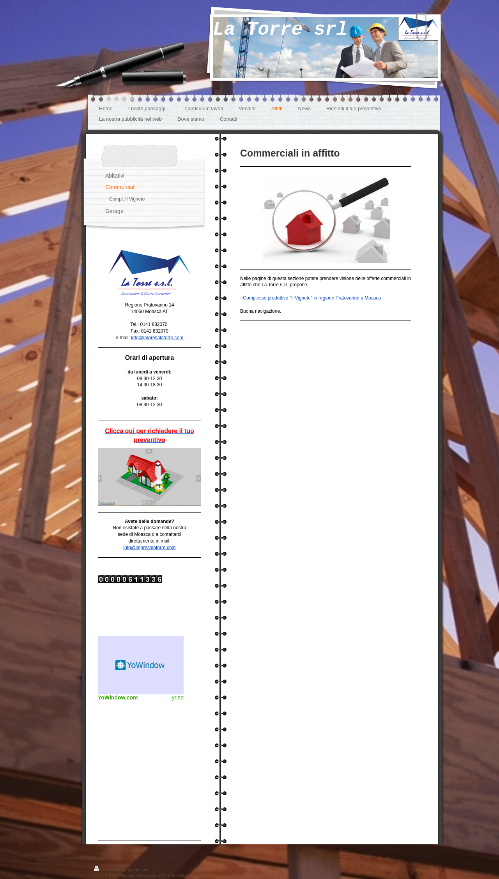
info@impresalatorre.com (157, 337)
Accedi (424, 868)
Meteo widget (141, 665)
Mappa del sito (134, 869)
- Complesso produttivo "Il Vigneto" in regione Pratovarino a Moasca (310, 298)
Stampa (106, 869)
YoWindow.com (118, 697)
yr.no (178, 697)
